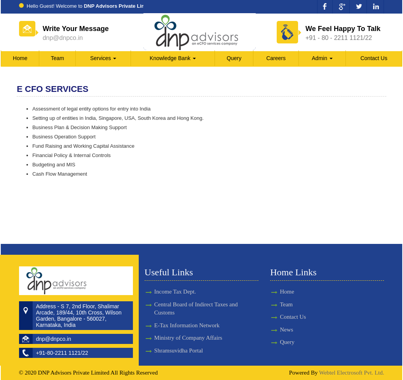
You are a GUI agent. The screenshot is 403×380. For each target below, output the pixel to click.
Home (20, 58)
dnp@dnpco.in (63, 38)
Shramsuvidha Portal (178, 343)
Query (234, 58)
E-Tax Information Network (187, 318)
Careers (276, 58)
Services (103, 58)
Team (57, 58)
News (279, 329)
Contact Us (373, 58)
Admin (322, 58)
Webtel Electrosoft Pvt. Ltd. (351, 373)
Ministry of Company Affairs (188, 331)
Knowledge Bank (173, 58)
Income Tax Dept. (175, 285)
